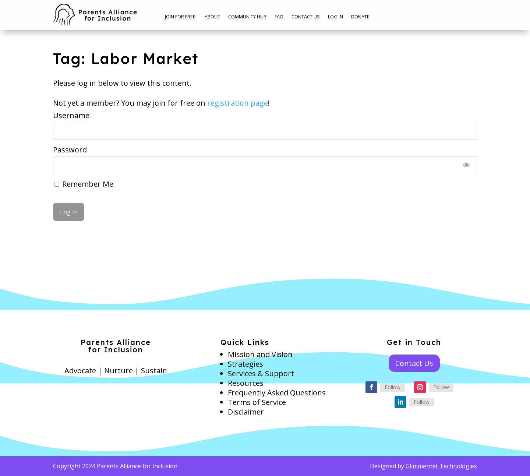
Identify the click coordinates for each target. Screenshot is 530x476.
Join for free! (181, 17)
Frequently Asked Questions (277, 393)
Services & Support (261, 373)
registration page (237, 103)
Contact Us (306, 17)
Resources (246, 383)
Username (71, 115)
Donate (360, 17)
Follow (392, 387)
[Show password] (466, 165)
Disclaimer (246, 412)
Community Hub (247, 17)
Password (70, 150)
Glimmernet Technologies (441, 466)
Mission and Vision (260, 354)
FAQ (279, 17)
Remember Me (83, 184)
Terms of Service (257, 402)
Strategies (245, 364)
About (212, 17)
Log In (335, 17)
